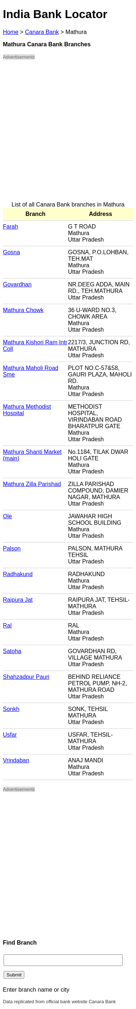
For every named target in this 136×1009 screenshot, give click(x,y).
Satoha (12, 651)
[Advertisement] (68, 133)
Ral (7, 625)
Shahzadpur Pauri (26, 677)
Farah (10, 226)
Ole (7, 516)
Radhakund (18, 574)
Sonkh (11, 709)
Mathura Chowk (23, 310)
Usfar (10, 735)
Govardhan (17, 284)
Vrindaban (16, 760)
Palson (12, 548)
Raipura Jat (18, 600)
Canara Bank (42, 32)
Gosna (11, 252)
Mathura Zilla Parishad (32, 484)
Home (10, 32)
